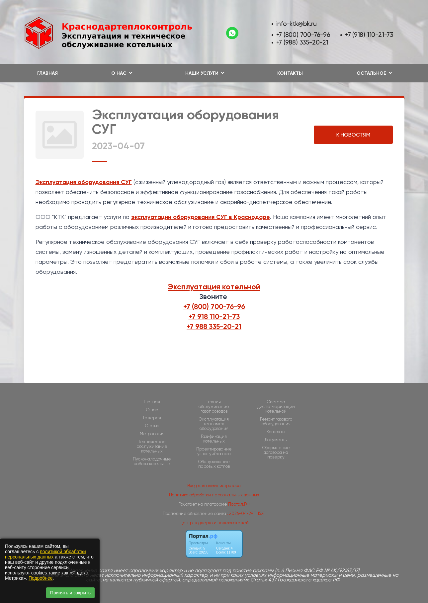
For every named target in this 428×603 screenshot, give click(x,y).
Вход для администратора (214, 485)
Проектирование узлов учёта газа (214, 451)
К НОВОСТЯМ (353, 135)
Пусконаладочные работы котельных (152, 461)
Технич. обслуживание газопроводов (214, 407)
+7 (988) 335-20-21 (302, 42)
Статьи (152, 426)
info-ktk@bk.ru (296, 24)
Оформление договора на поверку (276, 452)
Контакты (290, 73)
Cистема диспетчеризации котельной (276, 407)
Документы (276, 440)
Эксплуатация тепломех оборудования (214, 424)
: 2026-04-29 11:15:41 (246, 513)
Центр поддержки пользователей (214, 522)
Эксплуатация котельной (214, 286)
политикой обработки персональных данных (45, 554)
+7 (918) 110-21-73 (369, 35)
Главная (47, 73)
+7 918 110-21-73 (214, 316)
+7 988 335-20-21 (214, 326)
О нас (152, 410)
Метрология (152, 434)
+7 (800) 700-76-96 (303, 35)
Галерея (152, 418)
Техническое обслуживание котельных (152, 446)
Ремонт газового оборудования (276, 421)
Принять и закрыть (70, 592)
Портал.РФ (238, 504)
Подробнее (41, 578)
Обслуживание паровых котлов (214, 464)
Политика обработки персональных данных (214, 494)
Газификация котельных (214, 439)
